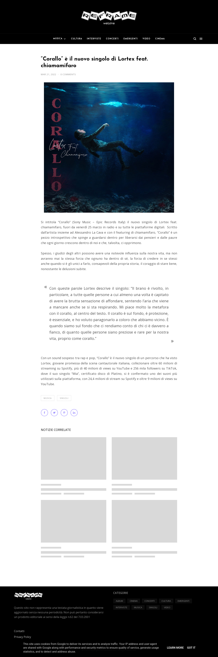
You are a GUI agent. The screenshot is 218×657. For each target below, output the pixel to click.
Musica (48, 398)
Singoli (64, 398)
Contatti (19, 631)
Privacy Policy (22, 637)
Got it (191, 647)
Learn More (175, 647)
